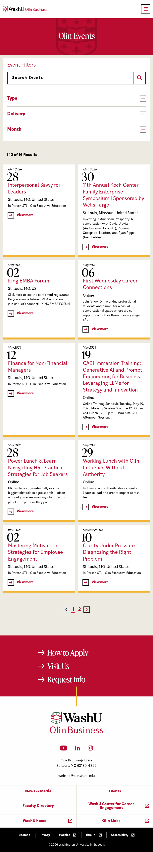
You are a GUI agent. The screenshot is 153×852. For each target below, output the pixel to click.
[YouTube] (63, 749)
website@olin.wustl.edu (76, 776)
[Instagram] (90, 749)
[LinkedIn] (77, 749)
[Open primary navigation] (145, 9)
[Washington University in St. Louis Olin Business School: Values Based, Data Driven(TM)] (76, 732)
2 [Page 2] (79, 609)
